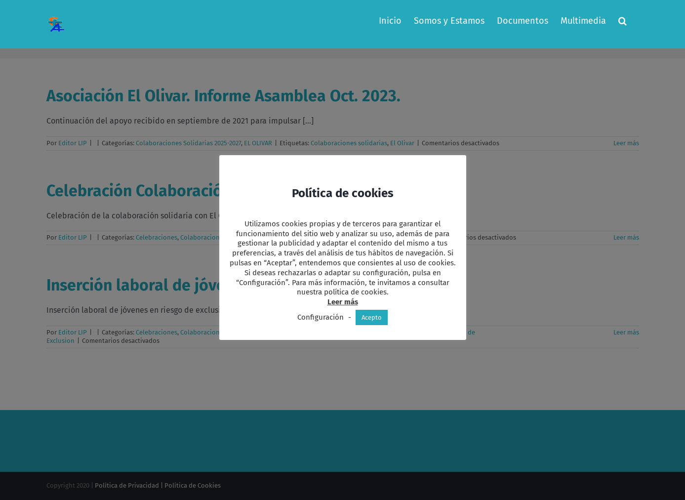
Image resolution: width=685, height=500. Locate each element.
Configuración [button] (320, 317)
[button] (622, 21)
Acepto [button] (372, 317)
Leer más (342, 301)
